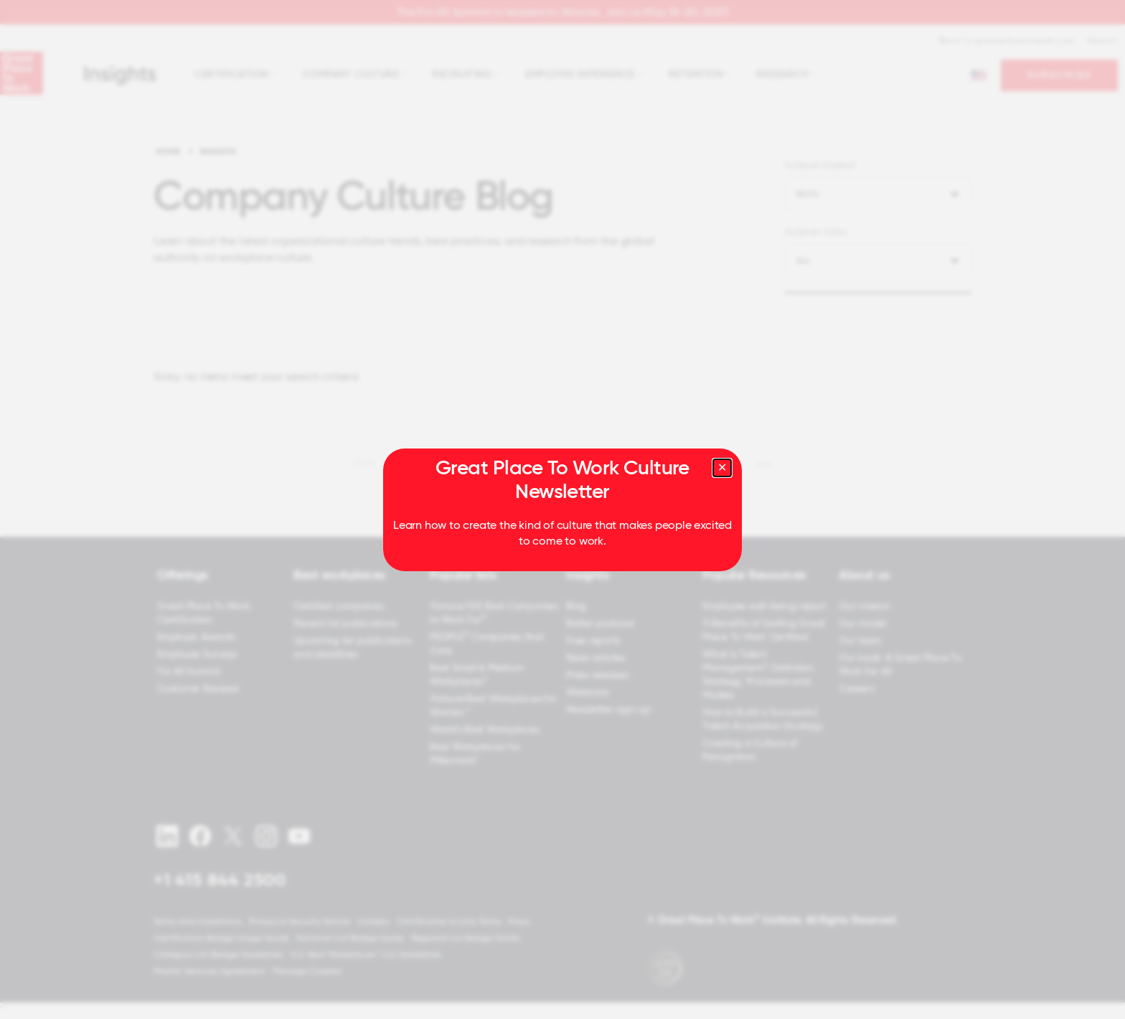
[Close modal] (722, 467)
